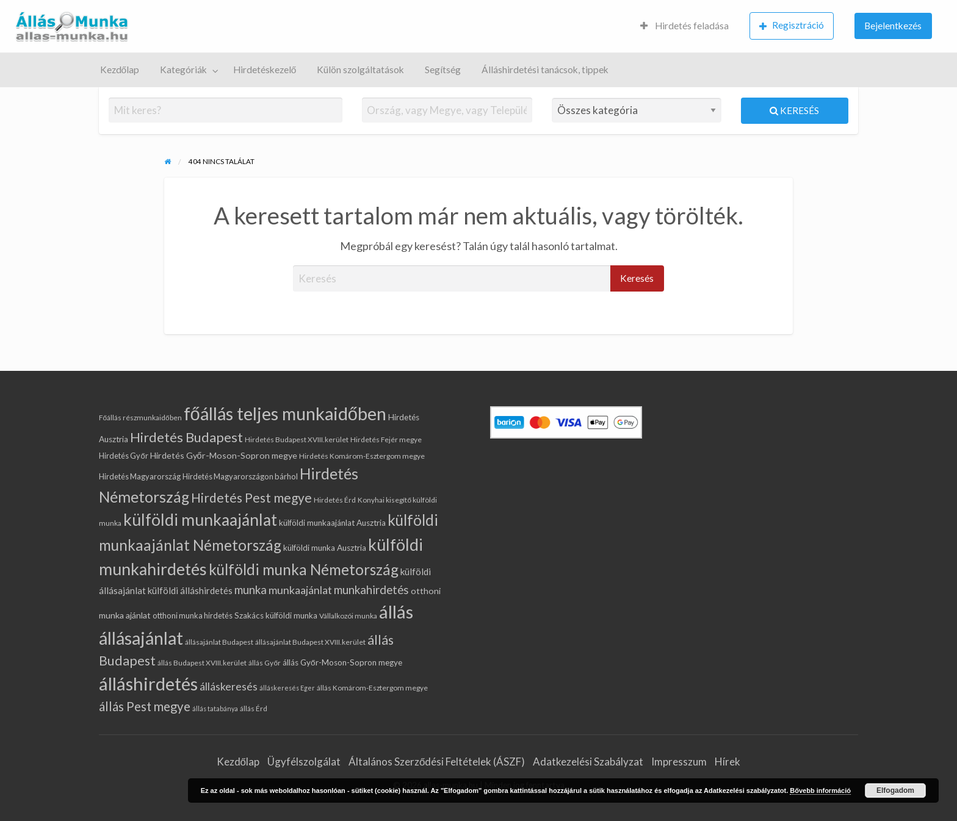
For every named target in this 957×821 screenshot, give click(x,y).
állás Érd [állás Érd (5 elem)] (253, 708)
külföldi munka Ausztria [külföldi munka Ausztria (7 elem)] (324, 548)
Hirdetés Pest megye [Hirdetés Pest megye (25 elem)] (251, 497)
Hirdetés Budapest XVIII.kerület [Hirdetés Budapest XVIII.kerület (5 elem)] (296, 439)
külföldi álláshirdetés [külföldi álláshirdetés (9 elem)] (190, 590)
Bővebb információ (820, 790)
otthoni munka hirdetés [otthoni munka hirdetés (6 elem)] (193, 615)
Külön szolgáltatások (360, 69)
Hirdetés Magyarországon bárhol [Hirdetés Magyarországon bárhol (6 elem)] (240, 476)
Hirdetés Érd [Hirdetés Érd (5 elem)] (335, 499)
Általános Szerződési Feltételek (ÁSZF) (436, 761)
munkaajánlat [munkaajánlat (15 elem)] (300, 590)
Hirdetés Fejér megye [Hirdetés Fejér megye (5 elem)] (386, 439)
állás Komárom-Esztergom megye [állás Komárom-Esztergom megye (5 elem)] (372, 687)
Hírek (727, 761)
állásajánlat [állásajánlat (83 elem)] (141, 638)
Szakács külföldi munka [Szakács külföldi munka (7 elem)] (275, 615)
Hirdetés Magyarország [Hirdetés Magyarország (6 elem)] (140, 476)
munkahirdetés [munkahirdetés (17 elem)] (371, 590)
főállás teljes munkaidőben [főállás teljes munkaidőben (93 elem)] (285, 413)
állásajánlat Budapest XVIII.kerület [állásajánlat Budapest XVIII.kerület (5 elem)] (310, 642)
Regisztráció (791, 25)
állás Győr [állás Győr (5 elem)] (264, 662)
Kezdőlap (120, 69)
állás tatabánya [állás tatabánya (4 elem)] (215, 708)
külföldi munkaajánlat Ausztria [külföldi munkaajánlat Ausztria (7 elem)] (332, 523)
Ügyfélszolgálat (304, 761)
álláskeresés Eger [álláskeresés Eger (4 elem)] (287, 688)
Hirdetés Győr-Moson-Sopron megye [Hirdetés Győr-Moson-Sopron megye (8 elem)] (223, 455)
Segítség (443, 69)
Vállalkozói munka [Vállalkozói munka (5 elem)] (348, 615)
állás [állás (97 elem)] (396, 611)
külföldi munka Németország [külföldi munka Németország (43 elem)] (304, 569)
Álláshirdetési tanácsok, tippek (545, 69)
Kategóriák (183, 69)
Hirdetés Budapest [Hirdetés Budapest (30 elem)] (186, 437)
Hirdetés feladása (684, 25)
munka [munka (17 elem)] (250, 590)
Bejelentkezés (893, 25)
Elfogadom (895, 790)
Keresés (794, 110)
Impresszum (679, 761)
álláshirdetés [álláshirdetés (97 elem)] (148, 683)
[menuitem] (684, 26)
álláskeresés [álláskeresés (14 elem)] (229, 686)
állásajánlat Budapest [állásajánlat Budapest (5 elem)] (219, 642)
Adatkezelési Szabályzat (588, 761)
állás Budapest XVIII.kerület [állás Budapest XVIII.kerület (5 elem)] (202, 662)
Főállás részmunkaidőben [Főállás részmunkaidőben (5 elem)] (140, 417)
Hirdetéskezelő (265, 69)
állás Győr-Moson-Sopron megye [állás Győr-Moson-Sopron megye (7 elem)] (342, 662)
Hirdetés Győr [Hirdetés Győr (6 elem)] (123, 456)
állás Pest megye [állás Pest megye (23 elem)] (144, 706)
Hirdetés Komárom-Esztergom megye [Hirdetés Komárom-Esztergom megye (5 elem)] (362, 456)
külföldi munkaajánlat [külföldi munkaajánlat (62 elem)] (200, 519)
